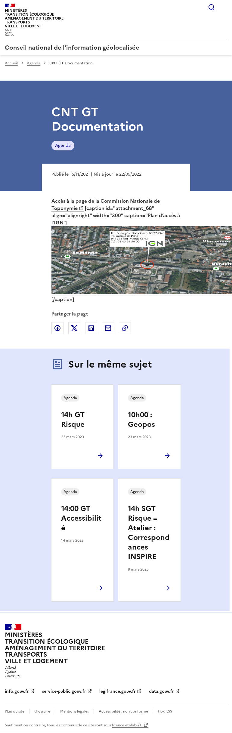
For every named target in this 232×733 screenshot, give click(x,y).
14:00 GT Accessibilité (81, 518)
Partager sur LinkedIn (91, 328)
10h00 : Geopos (141, 419)
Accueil (11, 63)
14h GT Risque (73, 419)
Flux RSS (165, 711)
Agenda (33, 63)
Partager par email (108, 328)
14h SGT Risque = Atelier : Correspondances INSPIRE (149, 532)
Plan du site (14, 711)
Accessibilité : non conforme (123, 711)
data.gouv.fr (161, 691)
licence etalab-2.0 (127, 725)
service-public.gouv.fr (64, 691)
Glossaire (42, 711)
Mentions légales (74, 711)
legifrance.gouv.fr (117, 691)
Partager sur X (74, 328)
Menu (224, 7)
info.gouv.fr (17, 691)
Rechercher (212, 7)
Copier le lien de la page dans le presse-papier (125, 328)
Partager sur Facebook (57, 328)
